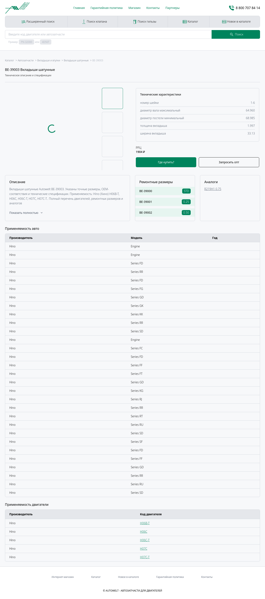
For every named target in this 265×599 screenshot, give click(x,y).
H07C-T (144, 557)
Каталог (190, 21)
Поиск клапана (94, 21)
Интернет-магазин (63, 577)
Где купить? (166, 162)
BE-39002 (145, 212)
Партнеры (172, 8)
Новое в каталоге (236, 21)
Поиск (236, 34)
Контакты (153, 8)
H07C (143, 549)
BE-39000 (145, 191)
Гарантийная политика (106, 8)
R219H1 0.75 (212, 189)
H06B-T (144, 523)
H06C (143, 532)
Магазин (134, 8)
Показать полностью (26, 213)
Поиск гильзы (144, 21)
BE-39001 (145, 202)
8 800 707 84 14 (244, 8)
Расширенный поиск (38, 21)
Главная (79, 8)
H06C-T (144, 540)
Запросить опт (229, 162)
